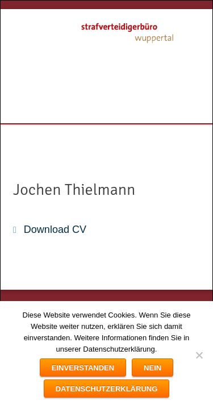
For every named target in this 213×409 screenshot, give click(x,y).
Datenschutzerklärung (107, 389)
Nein (152, 368)
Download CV (55, 229)
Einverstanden (83, 368)
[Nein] (198, 355)
